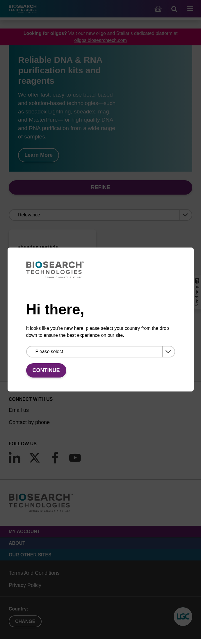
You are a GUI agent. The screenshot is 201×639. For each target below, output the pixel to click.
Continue (46, 370)
